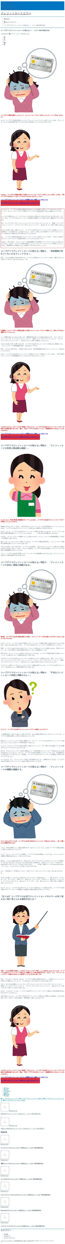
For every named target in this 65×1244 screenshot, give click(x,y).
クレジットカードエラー (16, 13)
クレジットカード (9, 1237)
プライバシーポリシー (11, 5)
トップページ (8, 4)
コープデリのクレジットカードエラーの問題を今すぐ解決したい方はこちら (25, 199)
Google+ (7, 1091)
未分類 (6, 1234)
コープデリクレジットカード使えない (31, 1098)
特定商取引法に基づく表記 (12, 9)
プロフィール (8, 7)
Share (6, 1089)
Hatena (6, 1092)
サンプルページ (9, 2)
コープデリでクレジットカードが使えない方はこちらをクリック (20, 437)
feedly (6, 1095)
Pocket (7, 1094)
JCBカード (7, 1236)
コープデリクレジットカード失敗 (14, 1100)
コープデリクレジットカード (10, 1098)
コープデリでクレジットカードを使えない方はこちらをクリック (20, 203)
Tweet (6, 1088)
